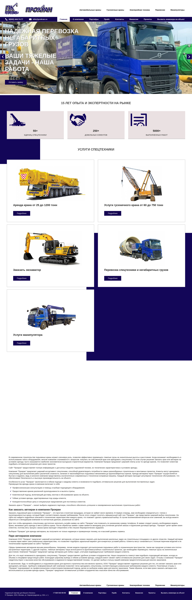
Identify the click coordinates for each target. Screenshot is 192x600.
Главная (63, 19)
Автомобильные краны (90, 10)
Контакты (119, 19)
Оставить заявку (54, 82)
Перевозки (160, 10)
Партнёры (93, 19)
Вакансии (133, 19)
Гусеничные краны (115, 10)
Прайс (107, 19)
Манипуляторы (178, 10)
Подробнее (22, 213)
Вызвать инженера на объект (171, 19)
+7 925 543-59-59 (59, 593)
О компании (78, 19)
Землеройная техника (140, 10)
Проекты (148, 19)
